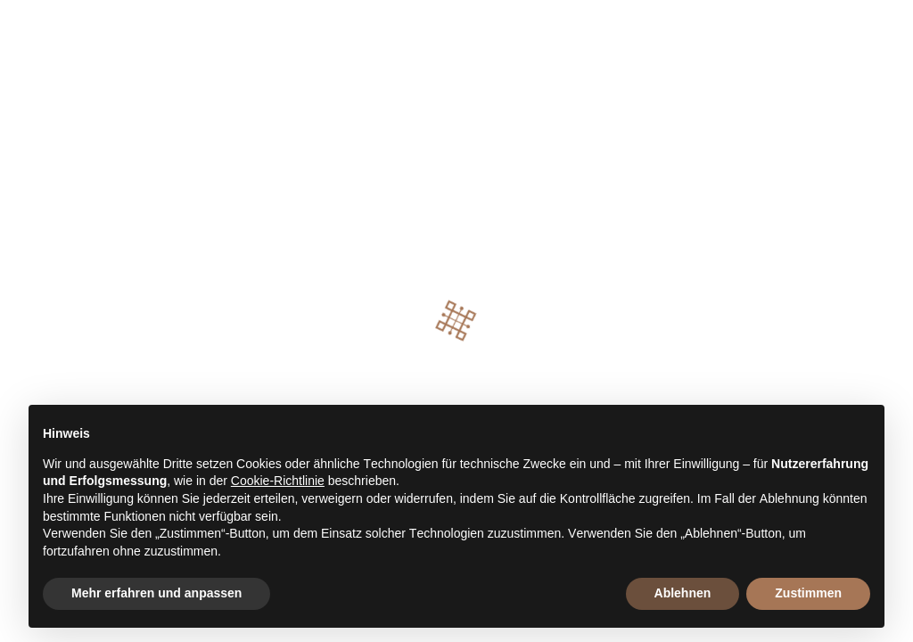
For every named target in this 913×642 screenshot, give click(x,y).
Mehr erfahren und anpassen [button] (156, 593)
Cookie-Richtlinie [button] (278, 480)
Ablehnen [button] (682, 593)
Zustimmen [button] (808, 593)
